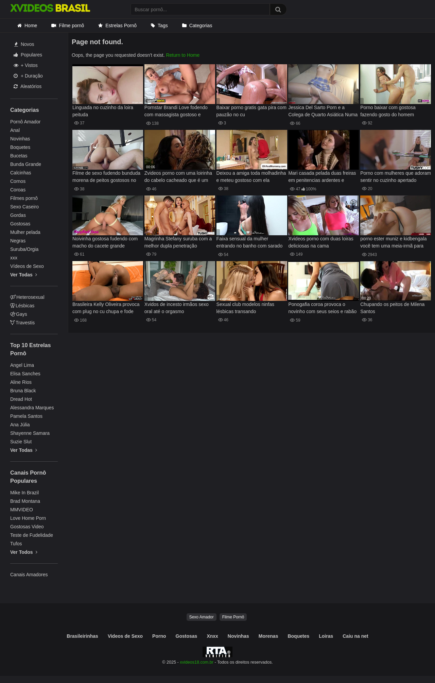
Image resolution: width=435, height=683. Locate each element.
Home (30, 25)
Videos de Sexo (125, 636)
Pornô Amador (25, 121)
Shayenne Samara (30, 433)
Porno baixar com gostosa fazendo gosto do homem (388, 111)
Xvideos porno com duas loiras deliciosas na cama (320, 242)
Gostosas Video (27, 526)
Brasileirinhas (82, 636)
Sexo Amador (201, 617)
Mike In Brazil (24, 492)
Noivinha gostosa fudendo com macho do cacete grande (105, 242)
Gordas (18, 215)
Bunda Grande (25, 164)
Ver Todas (23, 274)
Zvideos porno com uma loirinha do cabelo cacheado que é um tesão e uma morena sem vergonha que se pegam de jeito (178, 177)
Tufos (16, 543)
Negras (17, 240)
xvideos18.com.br (196, 662)
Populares (28, 54)
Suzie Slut (21, 441)
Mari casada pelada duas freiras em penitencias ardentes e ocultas (322, 177)
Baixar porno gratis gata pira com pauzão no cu (251, 111)
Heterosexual (27, 297)
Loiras (326, 636)
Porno (159, 636)
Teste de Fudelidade (31, 535)
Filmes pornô (24, 198)
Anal (15, 130)
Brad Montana (25, 501)
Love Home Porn (28, 518)
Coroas (17, 189)
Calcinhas (20, 172)
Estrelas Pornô (121, 25)
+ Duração (28, 76)
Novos (24, 44)
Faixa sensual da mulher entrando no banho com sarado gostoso (249, 243)
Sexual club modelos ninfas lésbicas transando (245, 308)
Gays (18, 314)
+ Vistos (26, 65)
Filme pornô (71, 25)
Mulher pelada (25, 232)
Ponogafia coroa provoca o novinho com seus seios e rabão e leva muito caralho (322, 308)
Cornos (17, 181)
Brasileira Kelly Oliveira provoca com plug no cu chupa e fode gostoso (106, 308)
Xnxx (212, 636)
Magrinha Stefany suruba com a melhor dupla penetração (178, 242)
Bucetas (19, 155)
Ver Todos (23, 552)
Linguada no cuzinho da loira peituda (102, 111)
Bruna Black (23, 390)
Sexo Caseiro (24, 206)
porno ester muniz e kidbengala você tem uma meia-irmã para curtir (393, 243)
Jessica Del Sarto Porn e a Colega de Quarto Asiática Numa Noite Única (323, 112)
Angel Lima (22, 365)
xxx (13, 257)
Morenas (268, 636)
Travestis (22, 322)
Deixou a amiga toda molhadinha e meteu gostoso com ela (251, 176)
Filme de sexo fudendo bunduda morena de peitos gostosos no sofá (106, 177)
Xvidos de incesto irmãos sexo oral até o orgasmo (176, 308)
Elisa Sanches (25, 373)
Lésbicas (22, 305)
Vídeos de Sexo (27, 266)
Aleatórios (27, 86)
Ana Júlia (20, 424)
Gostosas (20, 223)
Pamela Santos (26, 416)
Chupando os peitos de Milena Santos (392, 308)
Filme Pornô (233, 617)
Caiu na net (355, 636)
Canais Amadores (29, 574)
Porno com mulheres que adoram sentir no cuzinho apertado (395, 176)
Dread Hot (21, 399)
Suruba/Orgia (24, 249)
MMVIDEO (21, 509)
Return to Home (182, 55)
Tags (163, 25)
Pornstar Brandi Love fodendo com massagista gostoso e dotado (176, 112)
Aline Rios (21, 382)
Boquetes (20, 147)
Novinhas (20, 138)
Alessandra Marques (32, 407)
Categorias (200, 25)
